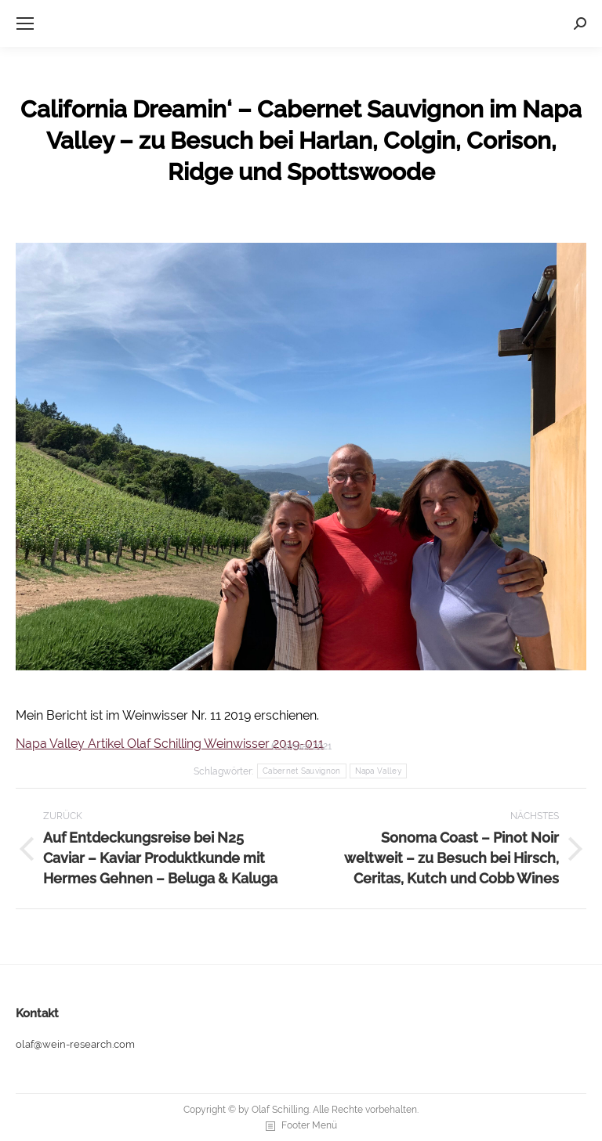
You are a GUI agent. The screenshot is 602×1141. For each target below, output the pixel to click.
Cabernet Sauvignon (301, 771)
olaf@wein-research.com (75, 1044)
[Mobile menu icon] (25, 23)
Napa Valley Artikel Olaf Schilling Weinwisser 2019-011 (170, 743)
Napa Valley (378, 771)
